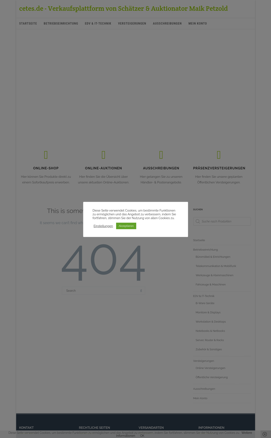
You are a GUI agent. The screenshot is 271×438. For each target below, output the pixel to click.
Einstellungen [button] (103, 226)
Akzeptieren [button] (126, 225)
